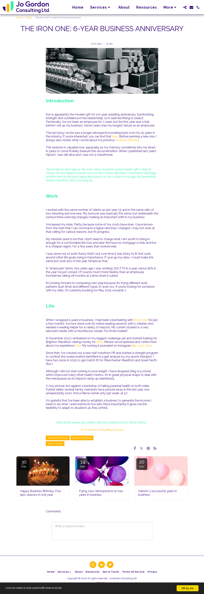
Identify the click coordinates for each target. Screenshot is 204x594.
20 (141, 463)
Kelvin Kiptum (55, 169)
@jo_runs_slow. (142, 345)
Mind (99, 342)
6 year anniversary (58, 437)
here (115, 136)
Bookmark (141, 320)
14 (82, 463)
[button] (100, 7)
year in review (55, 443)
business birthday (127, 140)
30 (23, 463)
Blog (29, 17)
